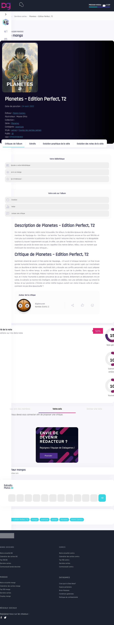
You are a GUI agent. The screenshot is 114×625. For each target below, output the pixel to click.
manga (34, 519)
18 (12, 133)
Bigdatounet (40, 303)
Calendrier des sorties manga (10, 586)
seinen (14, 130)
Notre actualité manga (7, 583)
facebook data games (2, 618)
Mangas (4, 577)
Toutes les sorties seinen (30, 130)
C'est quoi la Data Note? (67, 584)
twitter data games (5, 618)
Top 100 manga (5, 589)
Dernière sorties (5, 593)
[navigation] (5, 13)
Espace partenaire (65, 587)
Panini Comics (19, 113)
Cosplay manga (5, 596)
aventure (19, 126)
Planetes (15, 123)
